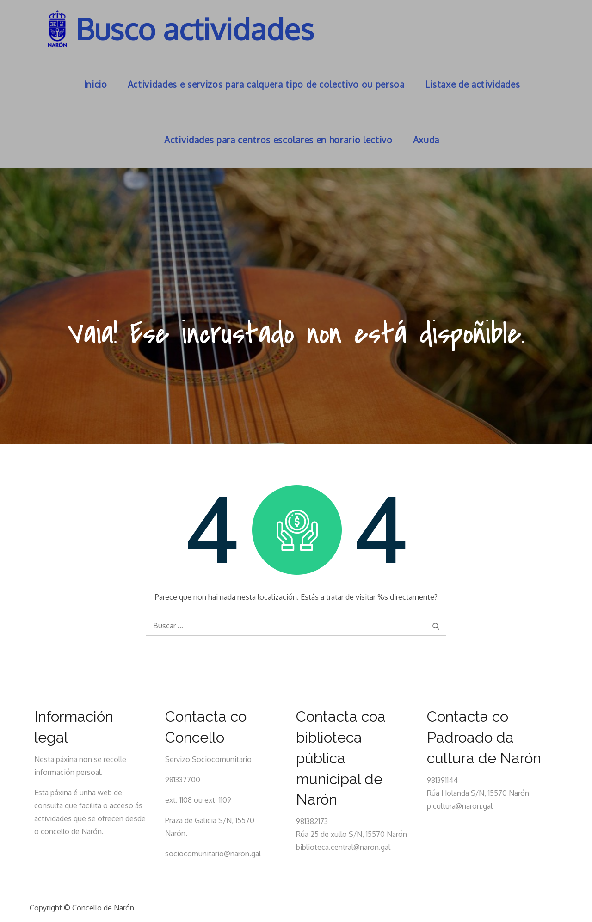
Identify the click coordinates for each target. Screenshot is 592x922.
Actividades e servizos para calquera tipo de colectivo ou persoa (266, 84)
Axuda (426, 140)
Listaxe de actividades (472, 84)
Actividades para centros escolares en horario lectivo (278, 140)
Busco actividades (195, 28)
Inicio (95, 84)
